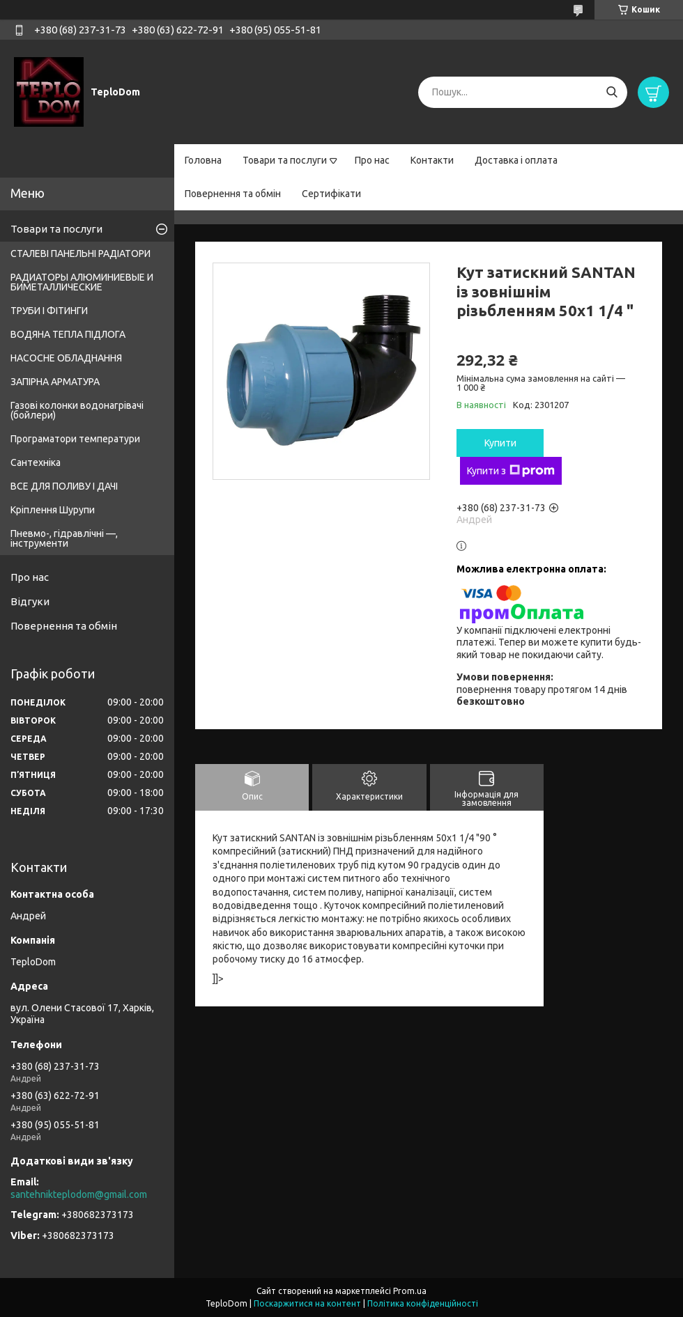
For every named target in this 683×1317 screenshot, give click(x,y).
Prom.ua (410, 1290)
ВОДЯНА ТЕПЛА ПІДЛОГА (67, 334)
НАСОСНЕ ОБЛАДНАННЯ (66, 358)
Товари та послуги (285, 160)
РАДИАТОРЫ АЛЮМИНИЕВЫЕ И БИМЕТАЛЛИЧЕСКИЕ (81, 282)
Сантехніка (35, 462)
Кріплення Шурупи (52, 509)
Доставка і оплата (516, 160)
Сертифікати (331, 193)
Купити (500, 443)
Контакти (432, 160)
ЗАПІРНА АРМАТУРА (55, 381)
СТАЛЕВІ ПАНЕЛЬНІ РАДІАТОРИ (80, 253)
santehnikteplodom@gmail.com (78, 1194)
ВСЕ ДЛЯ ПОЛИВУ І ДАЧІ (64, 486)
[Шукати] (611, 92)
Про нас (372, 160)
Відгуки (29, 601)
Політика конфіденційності (422, 1303)
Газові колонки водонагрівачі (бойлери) (77, 410)
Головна (203, 160)
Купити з (511, 471)
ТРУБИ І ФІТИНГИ (49, 310)
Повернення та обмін (233, 193)
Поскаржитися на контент (307, 1303)
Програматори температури (75, 438)
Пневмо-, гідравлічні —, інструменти (64, 538)
